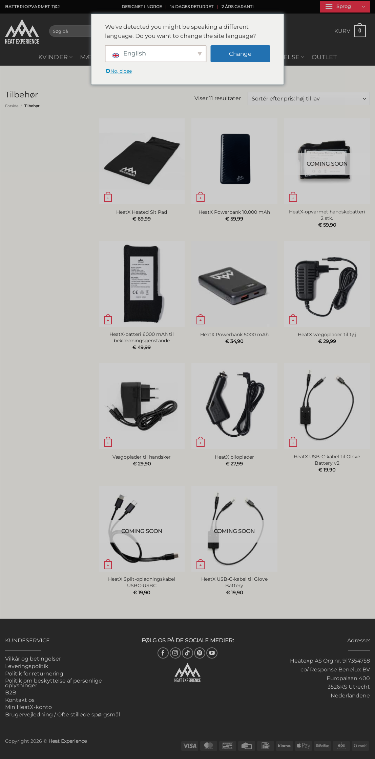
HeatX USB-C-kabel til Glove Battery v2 (327, 460)
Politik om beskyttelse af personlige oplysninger (53, 683)
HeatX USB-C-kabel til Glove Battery (234, 582)
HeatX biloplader (234, 457)
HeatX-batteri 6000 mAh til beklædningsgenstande (141, 337)
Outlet (324, 57)
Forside (12, 106)
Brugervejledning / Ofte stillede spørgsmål (62, 714)
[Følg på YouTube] (211, 653)
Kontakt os (20, 700)
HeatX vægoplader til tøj (327, 334)
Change (240, 53)
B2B (10, 692)
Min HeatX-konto (28, 707)
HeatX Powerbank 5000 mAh (234, 334)
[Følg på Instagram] (175, 653)
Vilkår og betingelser (33, 659)
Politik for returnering (34, 673)
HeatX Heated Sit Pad (141, 212)
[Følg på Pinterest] (199, 653)
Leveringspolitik (26, 666)
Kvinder (55, 57)
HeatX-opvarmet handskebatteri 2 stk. (327, 215)
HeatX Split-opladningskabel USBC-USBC (141, 582)
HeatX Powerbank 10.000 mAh (234, 212)
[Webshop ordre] (309, 98)
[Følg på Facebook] (163, 653)
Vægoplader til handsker (141, 457)
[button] (345, 7)
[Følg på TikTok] (187, 653)
